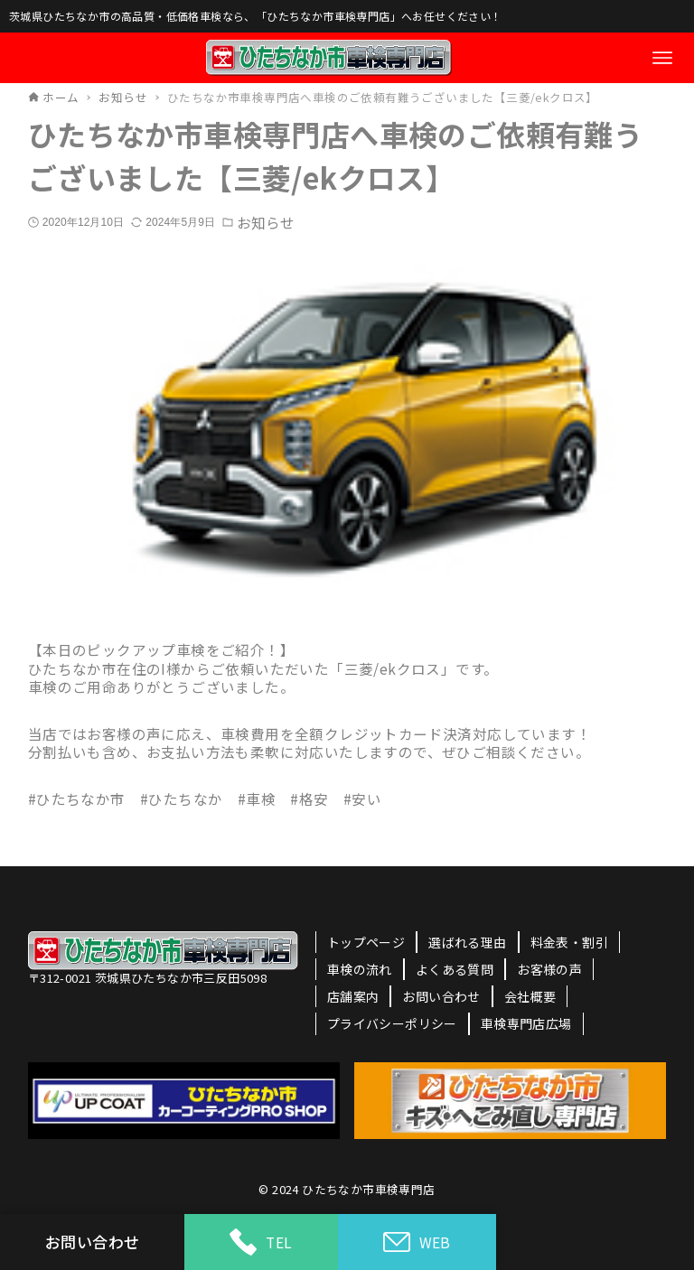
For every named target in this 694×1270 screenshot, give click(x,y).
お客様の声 (549, 969)
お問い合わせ (441, 996)
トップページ (366, 942)
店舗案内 (353, 996)
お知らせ (266, 222)
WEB (417, 1242)
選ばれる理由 (467, 942)
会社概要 (530, 996)
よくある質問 (454, 969)
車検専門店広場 (526, 1023)
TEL (261, 1242)
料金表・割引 (569, 942)
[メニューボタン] (662, 58)
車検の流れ (359, 969)
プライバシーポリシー (392, 1023)
